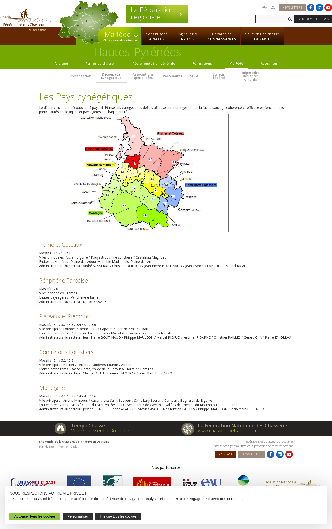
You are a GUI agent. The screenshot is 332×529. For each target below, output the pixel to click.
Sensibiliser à (157, 36)
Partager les (222, 36)
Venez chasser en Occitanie (100, 430)
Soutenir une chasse (262, 36)
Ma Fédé (236, 63)
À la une (61, 63)
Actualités (269, 63)
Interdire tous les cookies (118, 516)
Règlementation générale (154, 63)
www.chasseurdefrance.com (228, 430)
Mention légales (69, 447)
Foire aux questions (313, 19)
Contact (225, 454)
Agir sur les (187, 36)
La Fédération (157, 13)
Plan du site (46, 447)
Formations (202, 63)
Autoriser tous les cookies (35, 516)
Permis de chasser (100, 63)
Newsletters (292, 7)
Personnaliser (78, 516)
